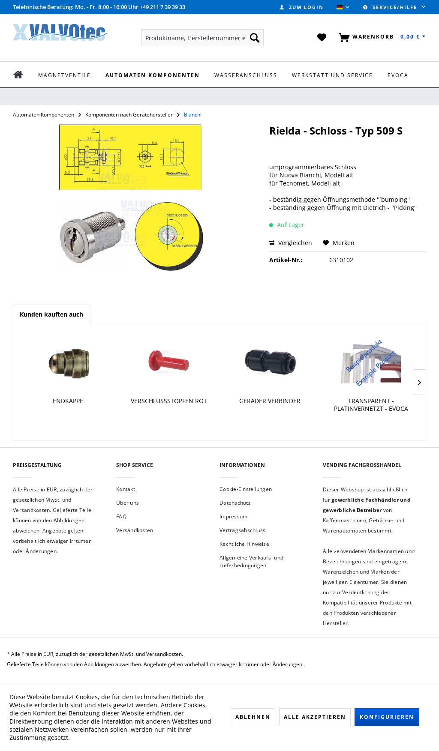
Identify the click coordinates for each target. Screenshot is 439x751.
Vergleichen (290, 243)
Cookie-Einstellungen (246, 489)
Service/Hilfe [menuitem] (391, 7)
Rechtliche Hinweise (244, 544)
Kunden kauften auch (51, 314)
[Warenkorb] (380, 37)
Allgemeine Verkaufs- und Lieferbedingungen (251, 561)
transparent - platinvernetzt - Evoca (371, 405)
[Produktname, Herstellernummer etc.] (202, 37)
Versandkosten (134, 530)
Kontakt (125, 489)
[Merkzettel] (322, 37)
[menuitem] (301, 7)
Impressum (233, 516)
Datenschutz (235, 502)
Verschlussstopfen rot (169, 401)
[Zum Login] (302, 7)
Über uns (127, 502)
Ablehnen (253, 717)
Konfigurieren (387, 717)
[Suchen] (255, 37)
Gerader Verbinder (270, 401)
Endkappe (68, 401)
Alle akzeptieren (315, 717)
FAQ (121, 516)
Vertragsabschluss (242, 530)
